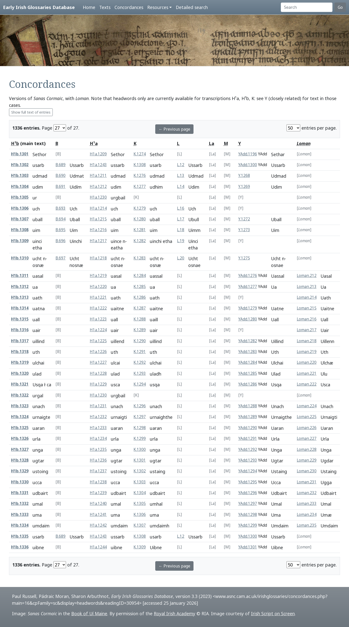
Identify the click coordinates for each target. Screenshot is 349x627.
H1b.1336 (19, 547)
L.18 (180, 229)
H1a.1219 (98, 275)
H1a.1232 (98, 416)
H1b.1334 (19, 525)
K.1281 (140, 229)
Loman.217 (306, 330)
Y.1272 (244, 219)
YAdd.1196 (247, 154)
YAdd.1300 (247, 164)
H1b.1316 (19, 330)
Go (340, 7)
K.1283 (140, 258)
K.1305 (140, 503)
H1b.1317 (19, 341)
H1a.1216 (98, 229)
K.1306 (140, 514)
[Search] (306, 7)
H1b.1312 (19, 286)
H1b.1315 (19, 319)
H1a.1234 (98, 438)
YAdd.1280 (247, 319)
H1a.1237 (98, 471)
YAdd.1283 (247, 351)
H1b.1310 (19, 258)
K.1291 (140, 351)
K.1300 (140, 449)
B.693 (61, 208)
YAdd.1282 (247, 341)
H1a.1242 (98, 525)
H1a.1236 (98, 460)
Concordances (128, 7)
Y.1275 (244, 258)
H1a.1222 (98, 308)
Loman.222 (306, 384)
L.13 (180, 175)
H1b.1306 (19, 208)
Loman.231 (306, 482)
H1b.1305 (19, 197)
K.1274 (140, 154)
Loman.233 (306, 503)
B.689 (61, 164)
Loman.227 (306, 438)
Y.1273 (244, 229)
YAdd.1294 (247, 471)
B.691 (61, 186)
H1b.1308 (19, 229)
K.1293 (140, 373)
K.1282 (140, 240)
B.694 (61, 219)
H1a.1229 (98, 384)
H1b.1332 (19, 503)
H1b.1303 (19, 175)
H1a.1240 (98, 503)
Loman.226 (306, 427)
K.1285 (140, 286)
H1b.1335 (19, 536)
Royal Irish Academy (174, 613)
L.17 (180, 219)
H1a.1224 (98, 330)
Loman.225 (306, 416)
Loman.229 (306, 460)
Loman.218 (306, 341)
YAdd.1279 (247, 308)
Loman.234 (306, 514)
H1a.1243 (98, 164)
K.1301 (140, 460)
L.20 (180, 258)
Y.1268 (244, 175)
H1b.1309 (19, 240)
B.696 (61, 240)
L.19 (180, 240)
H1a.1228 (98, 373)
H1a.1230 (98, 197)
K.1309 (140, 547)
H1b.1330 (19, 482)
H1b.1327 (19, 449)
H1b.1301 (19, 154)
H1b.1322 (19, 395)
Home (89, 7)
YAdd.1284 (247, 362)
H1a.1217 (98, 240)
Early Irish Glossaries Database (39, 7)
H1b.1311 (19, 275)
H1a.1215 (98, 219)
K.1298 (140, 427)
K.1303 (140, 482)
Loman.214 (306, 297)
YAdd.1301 (247, 547)
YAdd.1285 (247, 373)
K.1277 (140, 186)
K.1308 (140, 164)
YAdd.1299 (247, 525)
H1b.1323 (19, 406)
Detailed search (192, 7)
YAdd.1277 (247, 286)
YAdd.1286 (247, 384)
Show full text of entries (30, 112)
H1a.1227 (98, 362)
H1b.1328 (19, 460)
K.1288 (140, 319)
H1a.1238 (98, 482)
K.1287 (140, 308)
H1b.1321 (19, 384)
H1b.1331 (19, 492)
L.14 (180, 186)
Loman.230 (306, 471)
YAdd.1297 (247, 503)
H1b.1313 (19, 297)
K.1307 (140, 525)
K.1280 (140, 219)
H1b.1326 (19, 438)
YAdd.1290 (247, 427)
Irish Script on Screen (273, 613)
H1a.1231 (98, 406)
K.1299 (140, 438)
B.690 (61, 175)
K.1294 (140, 384)
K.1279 (140, 208)
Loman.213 (306, 286)
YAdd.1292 (247, 449)
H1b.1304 (19, 186)
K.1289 (140, 330)
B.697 (61, 258)
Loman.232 (306, 492)
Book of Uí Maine (89, 613)
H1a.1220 (98, 286)
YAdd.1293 (247, 460)
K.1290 (140, 341)
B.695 (61, 229)
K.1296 (140, 406)
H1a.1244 (98, 547)
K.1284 (140, 275)
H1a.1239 (98, 492)
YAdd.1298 (247, 514)
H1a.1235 (98, 449)
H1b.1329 (19, 471)
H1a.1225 (98, 341)
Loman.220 (306, 362)
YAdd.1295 (247, 482)
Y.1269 (244, 186)
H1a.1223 (98, 319)
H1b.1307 (19, 219)
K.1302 (140, 471)
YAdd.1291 (247, 438)
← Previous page (174, 129)
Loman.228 (306, 449)
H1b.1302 (19, 164)
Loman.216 (306, 319)
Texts (104, 7)
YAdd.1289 (247, 416)
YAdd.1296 (247, 492)
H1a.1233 (98, 427)
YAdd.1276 (247, 275)
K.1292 (140, 362)
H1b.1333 (19, 514)
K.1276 (140, 175)
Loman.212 (306, 275)
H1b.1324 (19, 416)
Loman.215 (306, 308)
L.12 (180, 164)
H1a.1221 (98, 297)
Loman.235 (306, 525)
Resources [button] (157, 7)
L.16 (180, 208)
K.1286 (140, 297)
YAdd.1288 (247, 406)
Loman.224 (306, 406)
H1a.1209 (98, 154)
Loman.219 (306, 351)
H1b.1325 (19, 427)
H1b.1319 (19, 362)
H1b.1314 (19, 308)
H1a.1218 (98, 258)
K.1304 (140, 492)
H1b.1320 (19, 373)
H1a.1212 (98, 186)
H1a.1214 (98, 208)
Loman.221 (306, 373)
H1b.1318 (19, 351)
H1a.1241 (98, 514)
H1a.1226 (98, 351)
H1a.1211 (98, 175)
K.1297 (140, 416)
